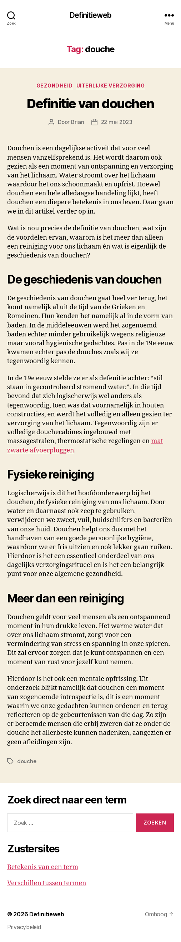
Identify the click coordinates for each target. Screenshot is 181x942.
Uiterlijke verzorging (110, 85)
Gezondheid (54, 85)
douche (26, 761)
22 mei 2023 (116, 122)
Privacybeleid (24, 927)
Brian (77, 122)
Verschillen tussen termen (46, 883)
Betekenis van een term (42, 867)
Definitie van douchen (90, 103)
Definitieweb (91, 15)
